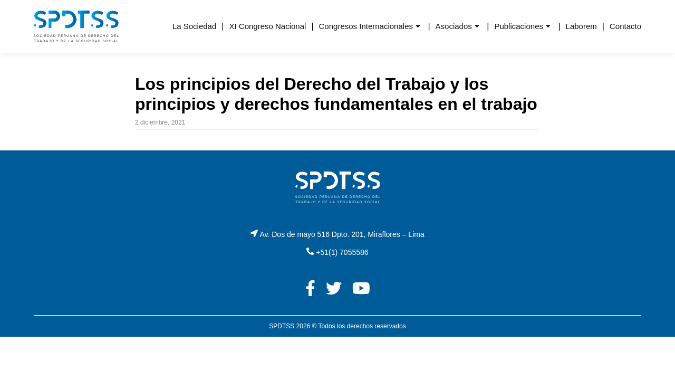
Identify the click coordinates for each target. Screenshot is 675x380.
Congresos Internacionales (366, 26)
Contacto (625, 26)
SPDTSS (281, 326)
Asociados (454, 26)
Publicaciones (518, 26)
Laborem (581, 26)
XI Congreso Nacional (267, 26)
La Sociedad (194, 26)
